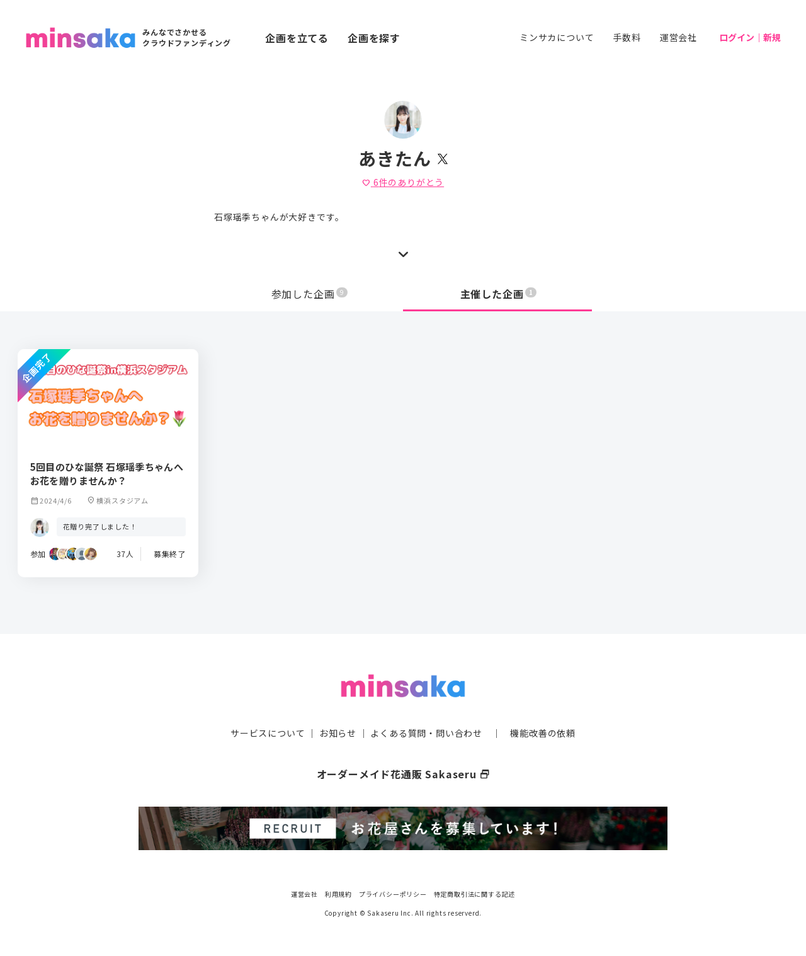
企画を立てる (297, 37)
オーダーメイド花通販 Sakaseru (403, 772)
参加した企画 (309, 293)
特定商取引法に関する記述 (475, 892)
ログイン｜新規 (750, 37)
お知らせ (337, 731)
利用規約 (338, 892)
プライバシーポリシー (393, 892)
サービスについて (267, 731)
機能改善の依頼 (543, 731)
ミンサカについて (556, 37)
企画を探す (374, 37)
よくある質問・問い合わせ (426, 731)
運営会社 (678, 37)
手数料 (626, 37)
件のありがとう (403, 182)
